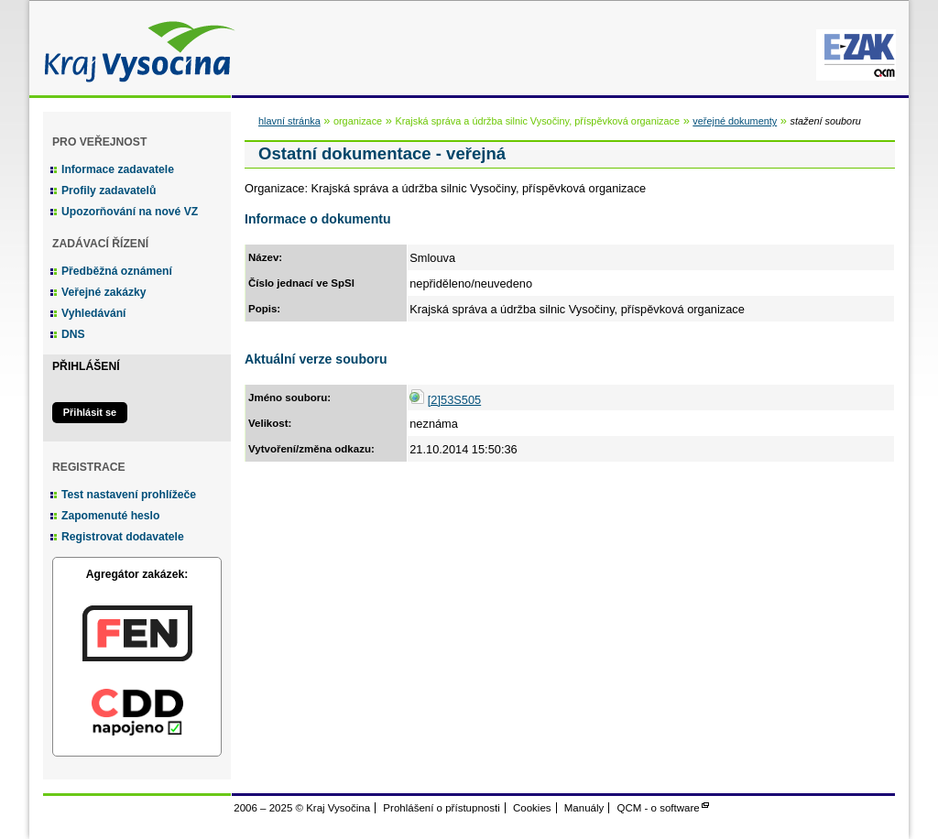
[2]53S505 (454, 400)
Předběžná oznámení (116, 271)
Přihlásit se (89, 412)
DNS (73, 334)
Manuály (584, 807)
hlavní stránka (289, 120)
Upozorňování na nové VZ (129, 211)
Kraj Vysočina (134, 48)
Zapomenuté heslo (110, 515)
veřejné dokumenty (735, 120)
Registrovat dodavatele (122, 536)
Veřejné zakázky (104, 292)
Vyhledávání (93, 313)
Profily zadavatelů (108, 190)
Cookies (532, 807)
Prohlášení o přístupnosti (441, 807)
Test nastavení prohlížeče (128, 494)
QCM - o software (658, 807)
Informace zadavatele (117, 169)
